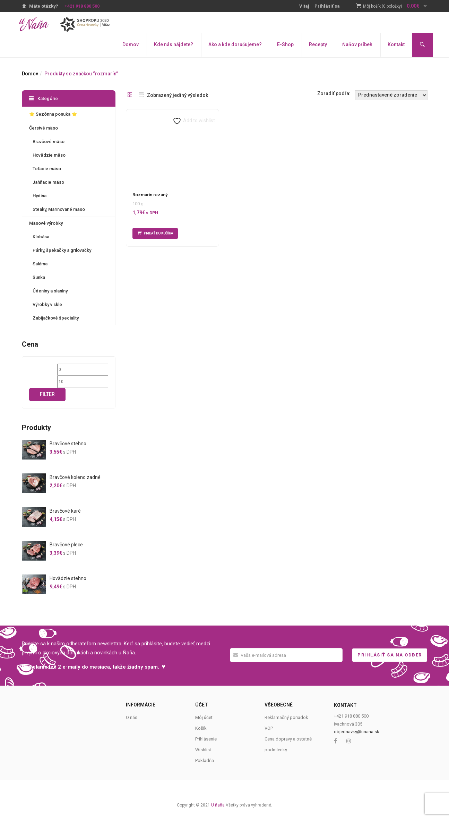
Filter (47, 394)
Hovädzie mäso (49, 155)
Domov (130, 44)
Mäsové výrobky (46, 223)
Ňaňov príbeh (357, 44)
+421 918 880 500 (82, 6)
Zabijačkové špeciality (56, 318)
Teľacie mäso (47, 168)
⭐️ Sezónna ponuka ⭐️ (53, 114)
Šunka (39, 277)
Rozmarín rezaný (149, 194)
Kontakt (396, 44)
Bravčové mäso (48, 141)
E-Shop (285, 44)
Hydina (39, 195)
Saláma (40, 263)
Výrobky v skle (47, 304)
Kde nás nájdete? (173, 44)
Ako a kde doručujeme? (235, 44)
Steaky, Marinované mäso (59, 209)
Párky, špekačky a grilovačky (62, 250)
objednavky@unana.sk (356, 731)
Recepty (318, 44)
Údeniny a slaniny (50, 290)
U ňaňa (218, 805)
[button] (395, 6)
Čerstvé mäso (43, 128)
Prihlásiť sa (327, 6)
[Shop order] (391, 95)
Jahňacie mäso (48, 182)
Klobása (41, 236)
